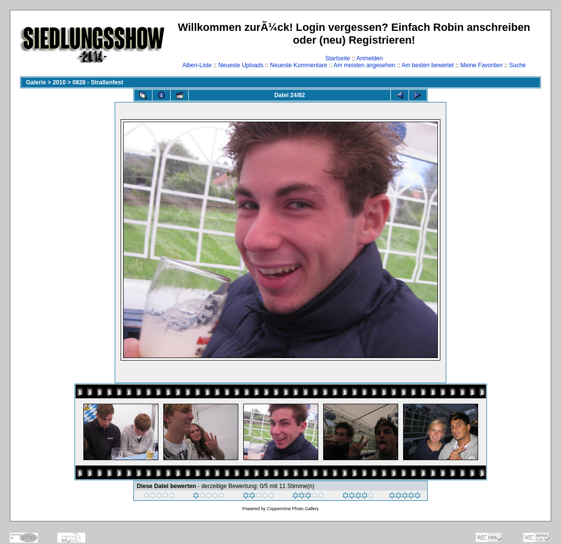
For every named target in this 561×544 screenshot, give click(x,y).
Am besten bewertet (428, 65)
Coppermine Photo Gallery (293, 508)
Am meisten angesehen (364, 65)
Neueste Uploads (240, 65)
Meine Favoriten (481, 65)
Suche (517, 65)
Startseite (337, 58)
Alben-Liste (197, 65)
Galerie (36, 82)
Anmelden (370, 58)
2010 (59, 82)
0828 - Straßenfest (98, 82)
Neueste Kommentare (299, 65)
